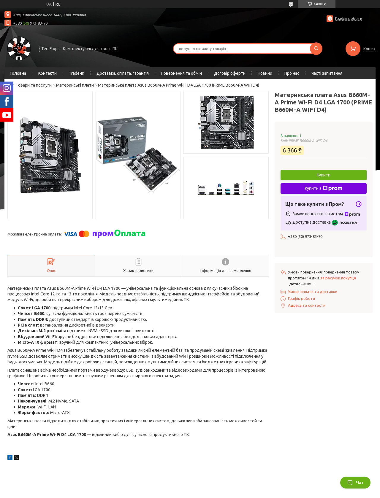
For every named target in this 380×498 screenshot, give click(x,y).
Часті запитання (326, 73)
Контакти (47, 73)
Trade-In (76, 73)
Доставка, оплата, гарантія (122, 73)
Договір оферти (230, 73)
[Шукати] (316, 48)
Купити (323, 175)
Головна (18, 73)
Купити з (323, 188)
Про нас (291, 73)
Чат (355, 482)
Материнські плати (75, 85)
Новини (265, 73)
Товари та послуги (34, 85)
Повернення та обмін (181, 73)
